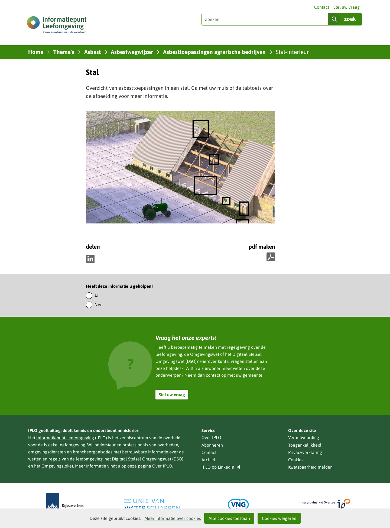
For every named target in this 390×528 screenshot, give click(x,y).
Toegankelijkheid (304, 445)
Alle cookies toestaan (229, 518)
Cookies (295, 459)
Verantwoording (303, 437)
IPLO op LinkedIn (221, 467)
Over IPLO (162, 465)
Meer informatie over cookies (172, 518)
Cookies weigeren (279, 518)
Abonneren (212, 445)
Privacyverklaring (305, 452)
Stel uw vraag (346, 7)
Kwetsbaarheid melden (310, 467)
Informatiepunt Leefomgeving (65, 437)
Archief (208, 459)
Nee (99, 304)
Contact (321, 7)
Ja (97, 295)
